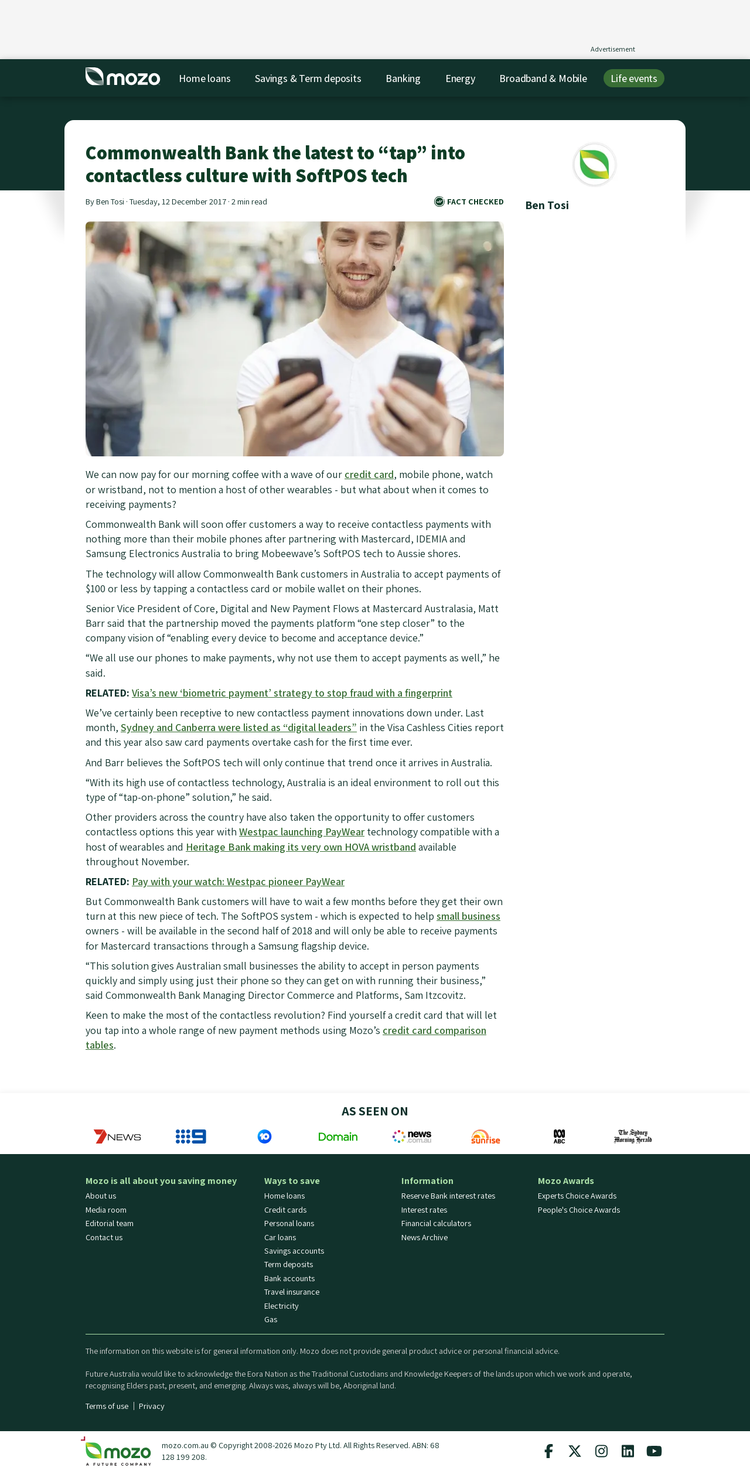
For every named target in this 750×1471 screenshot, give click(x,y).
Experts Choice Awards (577, 1196)
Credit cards (285, 1210)
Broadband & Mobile (543, 78)
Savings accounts (294, 1251)
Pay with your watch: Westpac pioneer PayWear (238, 881)
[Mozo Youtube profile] (653, 1451)
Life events (634, 78)
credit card (369, 474)
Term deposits (288, 1264)
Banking (403, 78)
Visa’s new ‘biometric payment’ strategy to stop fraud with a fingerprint (292, 692)
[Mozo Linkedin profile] (627, 1451)
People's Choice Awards (579, 1210)
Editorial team (110, 1223)
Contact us (104, 1237)
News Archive (424, 1237)
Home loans (204, 78)
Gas (270, 1319)
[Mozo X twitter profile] (574, 1451)
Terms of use (107, 1406)
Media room (106, 1210)
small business (468, 916)
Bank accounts (289, 1278)
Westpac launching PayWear (301, 831)
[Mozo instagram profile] (601, 1451)
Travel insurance (291, 1292)
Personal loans (289, 1223)
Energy (460, 78)
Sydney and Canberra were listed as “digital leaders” (239, 727)
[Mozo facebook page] (548, 1451)
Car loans (280, 1237)
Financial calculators (436, 1223)
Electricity (281, 1306)
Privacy (152, 1406)
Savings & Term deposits (308, 78)
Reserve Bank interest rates (448, 1196)
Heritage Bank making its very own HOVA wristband (301, 847)
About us (101, 1196)
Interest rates (424, 1210)
